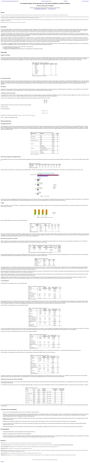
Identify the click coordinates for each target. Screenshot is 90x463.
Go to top (2, 461)
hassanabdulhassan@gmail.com (40, 8)
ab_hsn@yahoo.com (52, 8)
